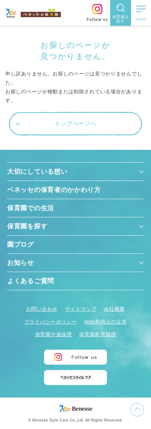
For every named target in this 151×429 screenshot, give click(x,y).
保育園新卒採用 (97, 334)
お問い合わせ (42, 309)
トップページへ (76, 123)
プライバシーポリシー (50, 322)
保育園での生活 (30, 208)
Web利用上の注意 (105, 322)
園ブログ (20, 244)
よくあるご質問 (30, 281)
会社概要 (114, 309)
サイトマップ (81, 309)
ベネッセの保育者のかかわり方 (54, 189)
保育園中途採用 (53, 334)
